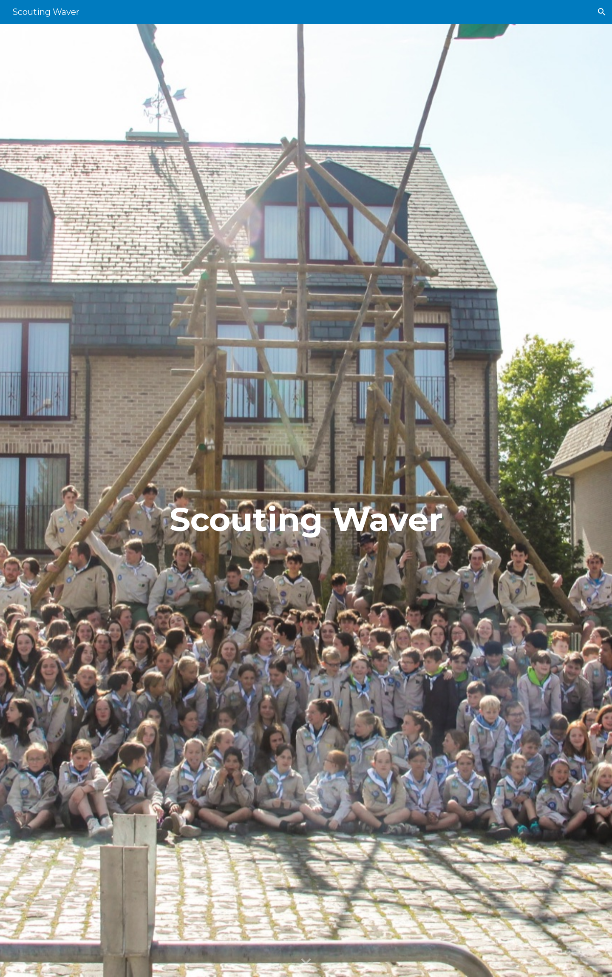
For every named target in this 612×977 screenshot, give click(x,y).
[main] (306, 500)
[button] (602, 12)
